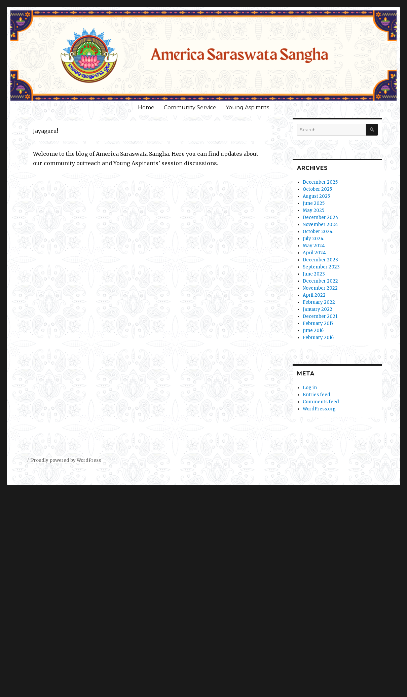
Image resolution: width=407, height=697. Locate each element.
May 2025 (313, 210)
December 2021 (320, 316)
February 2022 (319, 302)
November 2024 (320, 224)
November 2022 (320, 288)
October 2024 (318, 231)
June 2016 (313, 330)
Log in (310, 388)
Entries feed (316, 395)
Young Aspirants (247, 107)
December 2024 (320, 217)
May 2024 (314, 246)
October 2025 (317, 189)
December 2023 (320, 260)
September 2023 (321, 267)
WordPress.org (319, 409)
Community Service (190, 107)
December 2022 (320, 281)
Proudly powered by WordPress (66, 460)
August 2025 (316, 196)
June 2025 (314, 203)
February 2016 (318, 337)
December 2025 (320, 182)
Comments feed (321, 402)
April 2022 (314, 295)
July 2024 (313, 239)
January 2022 (317, 309)
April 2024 (314, 253)
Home (146, 107)
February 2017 (318, 323)
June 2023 (314, 274)
